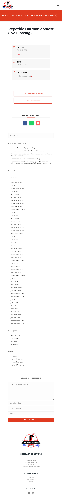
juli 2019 (14, 300)
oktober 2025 (16, 182)
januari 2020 (16, 291)
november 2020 (17, 270)
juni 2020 (14, 279)
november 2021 (17, 255)
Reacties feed (17, 362)
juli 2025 (14, 185)
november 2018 (17, 324)
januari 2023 (16, 224)
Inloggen (15, 356)
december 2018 (17, 321)
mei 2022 (14, 242)
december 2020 (17, 267)
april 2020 (15, 285)
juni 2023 (14, 215)
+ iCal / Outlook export (33, 101)
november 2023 (17, 203)
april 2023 (15, 218)
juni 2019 (14, 303)
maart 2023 (15, 221)
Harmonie (15, 338)
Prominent (15, 344)
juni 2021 (14, 264)
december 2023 (17, 200)
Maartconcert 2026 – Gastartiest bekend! (27, 151)
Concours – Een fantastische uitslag (25, 159)
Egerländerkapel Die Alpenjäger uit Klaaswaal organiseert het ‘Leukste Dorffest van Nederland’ (31, 163)
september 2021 (17, 261)
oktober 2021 (16, 258)
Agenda (31, 481)
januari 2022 (16, 252)
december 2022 (17, 227)
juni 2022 (14, 239)
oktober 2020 (16, 273)
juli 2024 (14, 191)
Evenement (18, 20)
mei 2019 (14, 306)
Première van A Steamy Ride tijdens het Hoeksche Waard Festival (31, 155)
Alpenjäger (15, 335)
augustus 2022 (17, 233)
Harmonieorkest (24, 76)
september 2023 (18, 209)
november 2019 (17, 297)
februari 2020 (16, 288)
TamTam (31, 477)
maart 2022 (15, 246)
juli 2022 (14, 236)
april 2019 (15, 309)
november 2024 (17, 188)
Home (10, 20)
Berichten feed (17, 359)
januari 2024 (16, 197)
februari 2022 (16, 249)
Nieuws (14, 341)
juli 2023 (14, 212)
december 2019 (17, 294)
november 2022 (17, 230)
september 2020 (18, 276)
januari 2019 (15, 318)
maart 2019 (15, 312)
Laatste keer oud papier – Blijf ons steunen (28, 148)
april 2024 (15, 194)
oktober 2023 (16, 206)
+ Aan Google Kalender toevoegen (32, 93)
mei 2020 (14, 282)
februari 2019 (16, 315)
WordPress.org (17, 365)
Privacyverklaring (31, 479)
